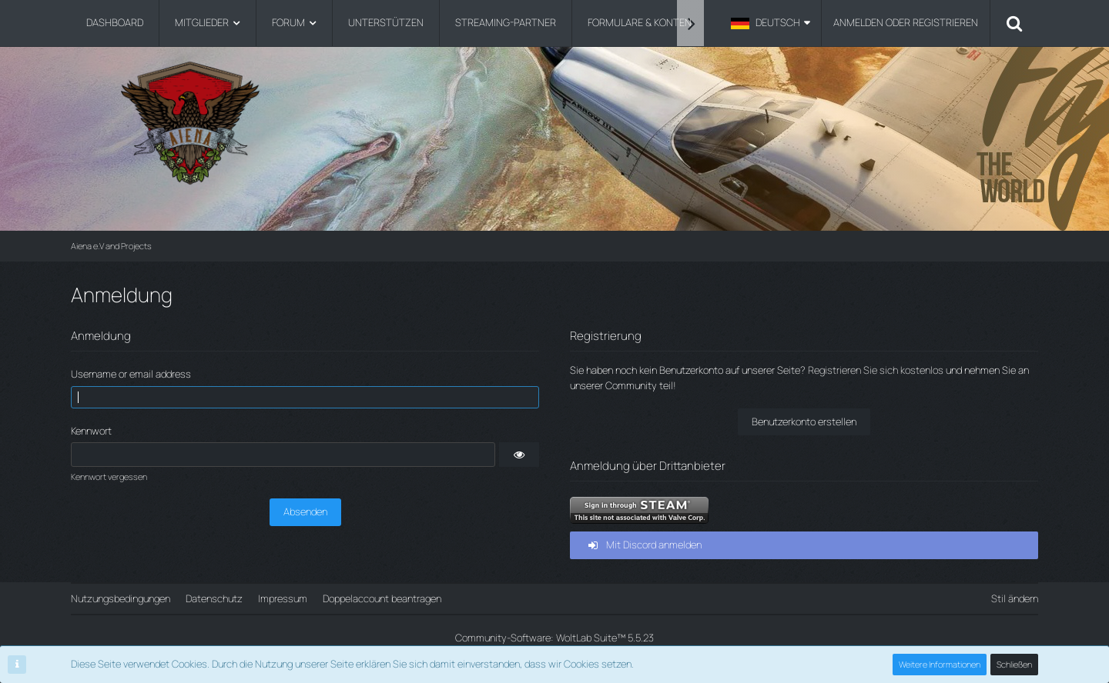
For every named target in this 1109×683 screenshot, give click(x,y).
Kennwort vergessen (109, 476)
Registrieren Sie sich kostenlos (875, 370)
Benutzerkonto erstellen (804, 421)
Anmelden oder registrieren (905, 22)
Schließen (1014, 664)
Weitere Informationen (939, 664)
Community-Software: (554, 638)
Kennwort (91, 431)
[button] (770, 23)
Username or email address (131, 374)
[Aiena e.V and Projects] (554, 122)
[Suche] (1014, 23)
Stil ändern (1014, 598)
